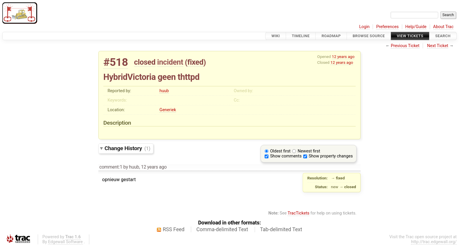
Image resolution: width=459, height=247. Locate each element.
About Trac (443, 26)
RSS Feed (173, 229)
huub (164, 90)
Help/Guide (416, 26)
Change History (127, 148)
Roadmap (331, 36)
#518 (115, 62)
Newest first (309, 151)
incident (170, 62)
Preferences (387, 26)
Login (364, 26)
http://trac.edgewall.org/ (434, 241)
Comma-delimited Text (222, 229)
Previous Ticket (405, 45)
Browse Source (369, 36)
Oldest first (280, 151)
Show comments (286, 156)
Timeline (301, 36)
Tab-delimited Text (281, 229)
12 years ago (343, 56)
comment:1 (110, 167)
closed (144, 62)
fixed (195, 62)
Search (443, 36)
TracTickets (298, 213)
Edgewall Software (65, 241)
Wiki (275, 36)
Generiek (168, 109)
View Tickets (410, 36)
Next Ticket (437, 45)
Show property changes (331, 156)
